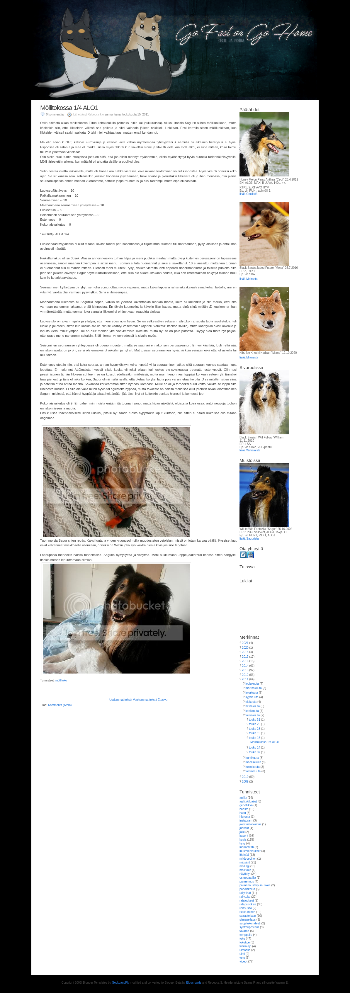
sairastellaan (247, 915)
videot (243, 961)
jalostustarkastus (250, 824)
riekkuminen (247, 912)
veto (242, 957)
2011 (245, 679)
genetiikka (246, 805)
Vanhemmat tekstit (145, 699)
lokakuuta (251, 692)
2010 (245, 776)
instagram (245, 820)
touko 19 (254, 733)
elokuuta (250, 701)
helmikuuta (252, 766)
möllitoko (61, 680)
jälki (241, 832)
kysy (242, 843)
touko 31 (254, 719)
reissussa (245, 908)
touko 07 (254, 752)
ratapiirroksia (247, 904)
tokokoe (244, 942)
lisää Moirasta (248, 278)
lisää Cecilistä (248, 193)
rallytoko (244, 896)
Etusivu (162, 699)
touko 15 (254, 737)
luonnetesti (246, 847)
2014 (245, 665)
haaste (243, 809)
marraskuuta (253, 688)
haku (242, 813)
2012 (245, 674)
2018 (245, 652)
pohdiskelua (247, 889)
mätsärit (244, 862)
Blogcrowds (193, 982)
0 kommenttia (55, 114)
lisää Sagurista (249, 538)
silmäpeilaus (247, 919)
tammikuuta (253, 771)
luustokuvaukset (250, 851)
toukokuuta (252, 715)
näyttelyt (244, 873)
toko (242, 938)
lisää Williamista (249, 450)
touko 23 (254, 728)
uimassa (244, 950)
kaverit (243, 835)
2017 (245, 656)
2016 (245, 661)
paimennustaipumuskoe (255, 885)
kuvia (242, 839)
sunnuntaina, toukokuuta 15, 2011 (127, 114)
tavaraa (244, 931)
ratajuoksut (246, 900)
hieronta (244, 816)
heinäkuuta (252, 706)
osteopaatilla (247, 877)
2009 (245, 781)
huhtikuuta (252, 757)
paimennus (246, 881)
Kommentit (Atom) (60, 705)
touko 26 (254, 724)
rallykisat (245, 893)
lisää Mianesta (248, 357)
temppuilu (245, 934)
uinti (242, 953)
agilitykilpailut (248, 801)
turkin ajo (245, 946)
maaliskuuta (253, 762)
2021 (245, 643)
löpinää (244, 854)
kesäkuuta (252, 711)
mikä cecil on (247, 858)
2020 (245, 647)
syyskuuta (251, 697)
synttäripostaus (249, 927)
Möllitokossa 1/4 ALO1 (69, 107)
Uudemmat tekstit (120, 699)
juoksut (244, 828)
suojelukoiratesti (250, 923)
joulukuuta (252, 683)
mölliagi (244, 866)
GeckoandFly (120, 982)
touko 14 (254, 747)
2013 (245, 670)
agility (243, 797)
